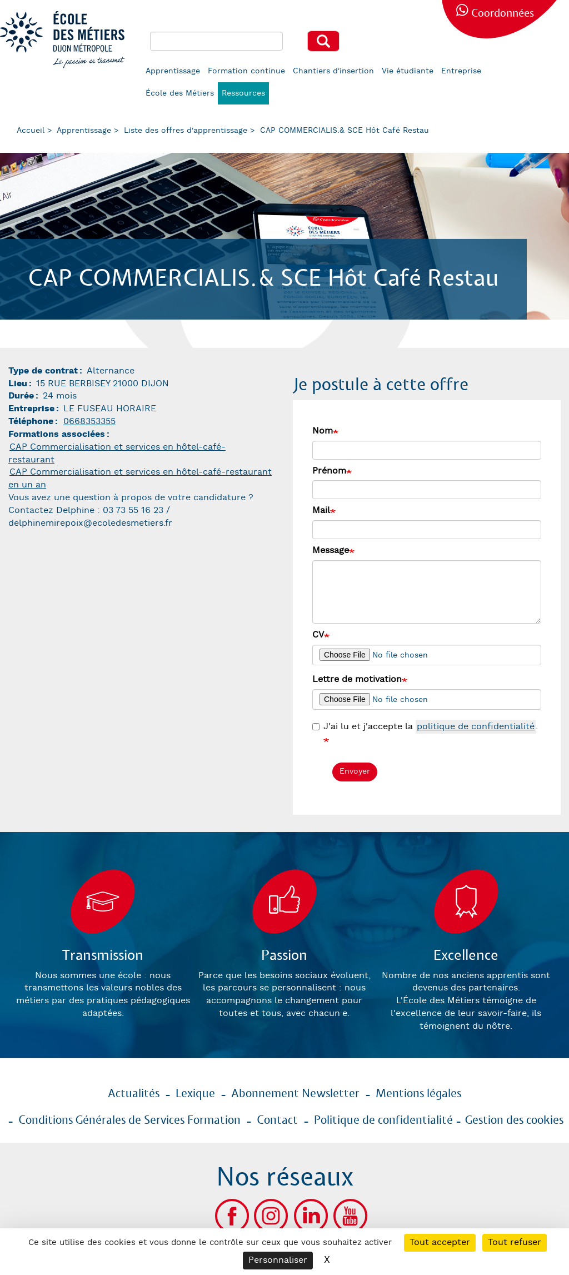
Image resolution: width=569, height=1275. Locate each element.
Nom (322, 431)
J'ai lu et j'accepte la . (425, 727)
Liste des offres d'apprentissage (185, 131)
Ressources (243, 93)
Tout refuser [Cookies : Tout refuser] (514, 1242)
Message (330, 550)
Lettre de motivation (357, 679)
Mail (321, 510)
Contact (277, 1120)
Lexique (195, 1093)
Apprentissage (173, 71)
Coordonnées (502, 13)
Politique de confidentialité (383, 1120)
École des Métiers (180, 93)
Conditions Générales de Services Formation (129, 1120)
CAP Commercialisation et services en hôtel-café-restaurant (117, 453)
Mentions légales (418, 1093)
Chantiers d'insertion (333, 71)
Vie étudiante (407, 71)
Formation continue (246, 71)
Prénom (329, 471)
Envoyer (355, 771)
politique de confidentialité (476, 727)
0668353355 (89, 421)
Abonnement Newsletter (295, 1093)
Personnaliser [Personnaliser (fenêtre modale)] (277, 1260)
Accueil (30, 131)
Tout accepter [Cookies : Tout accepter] (440, 1242)
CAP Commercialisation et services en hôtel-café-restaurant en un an (140, 478)
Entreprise (461, 71)
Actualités (133, 1093)
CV (318, 635)
